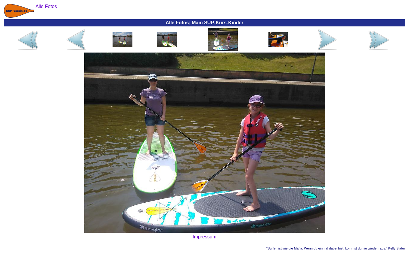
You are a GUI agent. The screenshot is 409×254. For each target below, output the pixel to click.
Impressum (204, 236)
